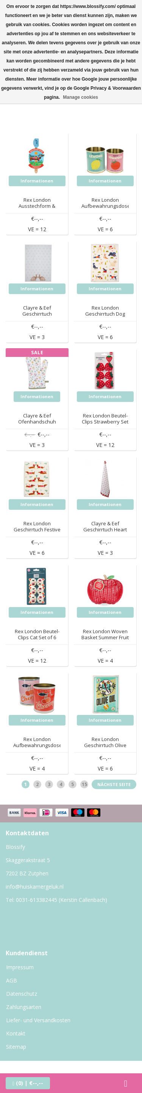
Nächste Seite (114, 784)
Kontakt (15, 1033)
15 (84, 784)
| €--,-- (27, 1083)
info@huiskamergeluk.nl (35, 886)
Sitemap (16, 1046)
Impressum (20, 967)
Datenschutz (21, 993)
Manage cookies (80, 97)
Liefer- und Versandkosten (38, 1020)
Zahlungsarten (23, 1006)
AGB (11, 980)
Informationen (36, 181)
